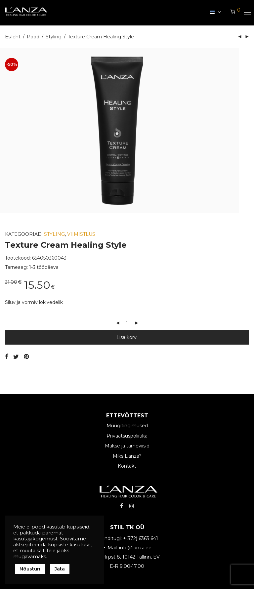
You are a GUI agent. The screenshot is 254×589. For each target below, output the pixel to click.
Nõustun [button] (30, 569)
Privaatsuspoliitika (127, 436)
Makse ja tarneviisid (127, 446)
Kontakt (127, 466)
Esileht (13, 37)
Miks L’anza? (127, 456)
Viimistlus (81, 234)
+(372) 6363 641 (140, 538)
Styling (54, 37)
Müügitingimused (127, 426)
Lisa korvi (127, 337)
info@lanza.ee (135, 548)
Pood (33, 37)
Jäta (60, 569)
